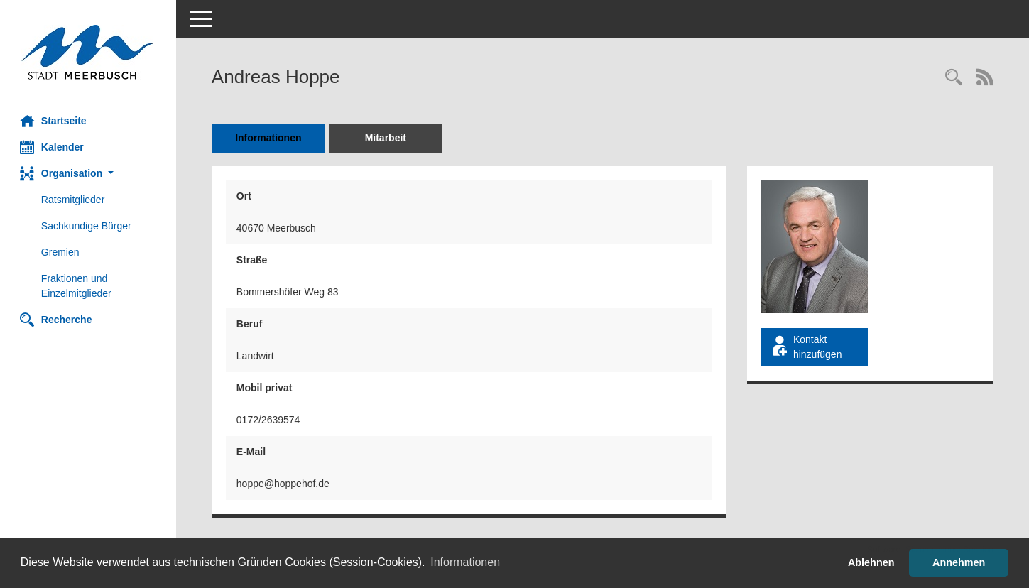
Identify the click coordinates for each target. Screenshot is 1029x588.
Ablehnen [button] (871, 562)
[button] (89, 173)
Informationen (269, 137)
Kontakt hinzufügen (807, 347)
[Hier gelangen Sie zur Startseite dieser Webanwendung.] (89, 52)
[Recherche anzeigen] (953, 78)
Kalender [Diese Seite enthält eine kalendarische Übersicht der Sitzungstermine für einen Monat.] (53, 147)
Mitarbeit (387, 137)
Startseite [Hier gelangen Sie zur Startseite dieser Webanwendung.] (54, 121)
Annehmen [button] (958, 562)
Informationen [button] (465, 562)
